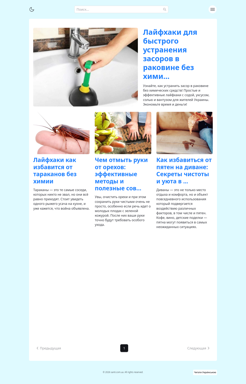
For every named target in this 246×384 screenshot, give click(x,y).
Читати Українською (205, 372)
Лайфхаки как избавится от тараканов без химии (55, 170)
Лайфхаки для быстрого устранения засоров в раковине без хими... (170, 54)
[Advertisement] (123, 282)
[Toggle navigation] (212, 9)
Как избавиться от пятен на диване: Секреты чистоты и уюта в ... (184, 170)
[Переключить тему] (32, 9)
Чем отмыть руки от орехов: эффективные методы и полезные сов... (121, 174)
